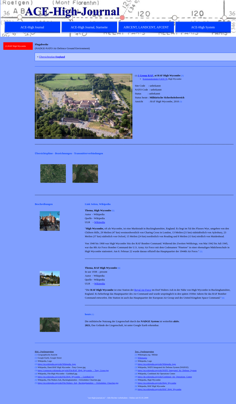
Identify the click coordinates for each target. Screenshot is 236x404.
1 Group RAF (145, 75)
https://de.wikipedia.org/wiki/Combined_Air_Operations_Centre (165, 377)
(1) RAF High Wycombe (15, 46)
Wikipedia (99, 222)
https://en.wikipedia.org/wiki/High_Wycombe (157, 383)
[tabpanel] (133, 46)
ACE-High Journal (32, 27)
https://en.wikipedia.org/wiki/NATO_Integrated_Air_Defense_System (167, 370)
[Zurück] (36, 174)
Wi (139, 358)
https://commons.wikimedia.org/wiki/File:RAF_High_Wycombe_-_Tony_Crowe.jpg (73, 370)
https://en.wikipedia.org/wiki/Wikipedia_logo (57, 364)
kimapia (143, 358)
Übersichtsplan (52, 56)
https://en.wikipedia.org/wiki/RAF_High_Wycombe (159, 389)
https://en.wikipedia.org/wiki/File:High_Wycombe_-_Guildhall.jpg (66, 377)
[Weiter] (230, 174)
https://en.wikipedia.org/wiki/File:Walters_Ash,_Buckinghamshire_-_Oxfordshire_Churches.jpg (78, 383)
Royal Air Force (142, 289)
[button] (50, 221)
